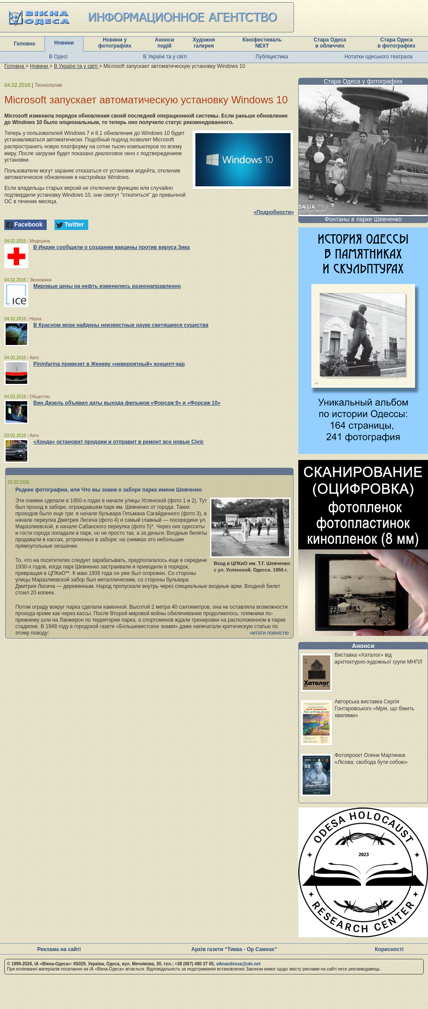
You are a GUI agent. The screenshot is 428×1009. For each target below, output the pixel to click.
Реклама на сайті (59, 949)
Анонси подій (164, 43)
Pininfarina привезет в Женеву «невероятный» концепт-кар (109, 364)
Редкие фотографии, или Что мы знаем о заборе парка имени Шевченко (109, 490)
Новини (63, 43)
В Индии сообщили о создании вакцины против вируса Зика (111, 247)
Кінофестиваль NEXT (262, 43)
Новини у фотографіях (114, 43)
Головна (24, 44)
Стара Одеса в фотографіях (396, 43)
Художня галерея (203, 43)
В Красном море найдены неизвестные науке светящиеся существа (120, 325)
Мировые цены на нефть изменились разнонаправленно (107, 286)
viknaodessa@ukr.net (238, 963)
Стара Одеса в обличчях (330, 43)
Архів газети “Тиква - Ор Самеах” (234, 949)
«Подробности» (274, 212)
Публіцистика (272, 57)
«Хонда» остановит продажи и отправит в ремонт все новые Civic (118, 442)
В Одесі (58, 57)
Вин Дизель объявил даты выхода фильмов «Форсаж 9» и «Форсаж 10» (126, 403)
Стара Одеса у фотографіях (363, 81)
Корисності (389, 949)
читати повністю (269, 633)
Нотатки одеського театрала (378, 57)
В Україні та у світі (165, 57)
